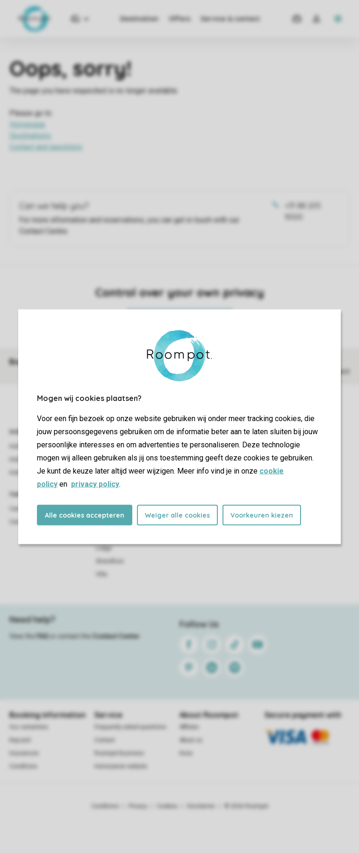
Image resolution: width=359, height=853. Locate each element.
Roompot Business (119, 753)
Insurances (24, 753)
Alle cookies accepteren (84, 515)
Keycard (19, 740)
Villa (101, 574)
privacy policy (95, 483)
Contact (104, 740)
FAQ (42, 636)
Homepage (27, 124)
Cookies (167, 806)
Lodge (104, 548)
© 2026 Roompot (246, 806)
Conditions (23, 766)
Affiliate (189, 727)
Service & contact (230, 19)
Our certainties (28, 727)
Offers (179, 19)
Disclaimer (201, 806)
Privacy (138, 806)
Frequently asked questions (130, 727)
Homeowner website (120, 766)
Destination (139, 19)
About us (191, 740)
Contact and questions (45, 146)
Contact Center (116, 636)
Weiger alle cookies (177, 515)
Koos (186, 753)
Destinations (30, 135)
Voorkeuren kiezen (261, 515)
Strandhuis (110, 561)
